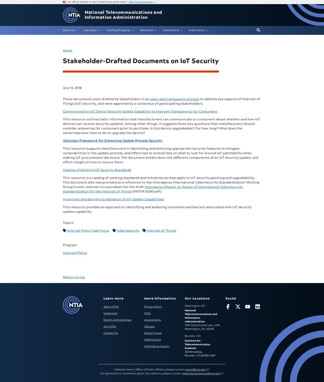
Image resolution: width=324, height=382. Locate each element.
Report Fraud (152, 333)
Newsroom (110, 313)
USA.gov (149, 326)
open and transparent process (174, 99)
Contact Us (111, 333)
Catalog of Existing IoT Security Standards (97, 170)
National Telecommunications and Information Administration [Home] (123, 15)
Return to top (74, 277)
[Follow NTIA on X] (238, 307)
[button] (258, 30)
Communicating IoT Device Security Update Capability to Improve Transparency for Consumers (140, 111)
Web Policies (152, 340)
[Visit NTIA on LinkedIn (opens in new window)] (258, 307)
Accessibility (152, 320)
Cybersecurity (128, 230)
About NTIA (111, 307)
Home (68, 50)
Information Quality (157, 346)
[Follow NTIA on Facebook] (228, 307)
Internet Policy (75, 253)
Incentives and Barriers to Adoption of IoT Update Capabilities (113, 199)
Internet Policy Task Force (88, 230)
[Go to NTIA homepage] (71, 15)
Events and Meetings (117, 320)
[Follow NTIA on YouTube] (248, 307)
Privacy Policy (153, 307)
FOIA (147, 313)
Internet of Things (161, 230)
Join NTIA (110, 326)
